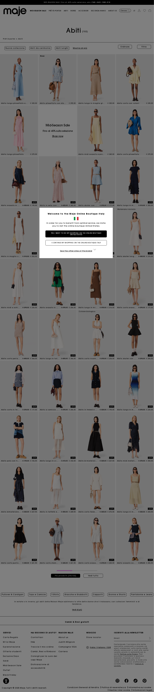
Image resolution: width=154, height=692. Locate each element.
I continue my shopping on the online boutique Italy (77, 243)
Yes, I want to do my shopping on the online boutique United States (77, 234)
